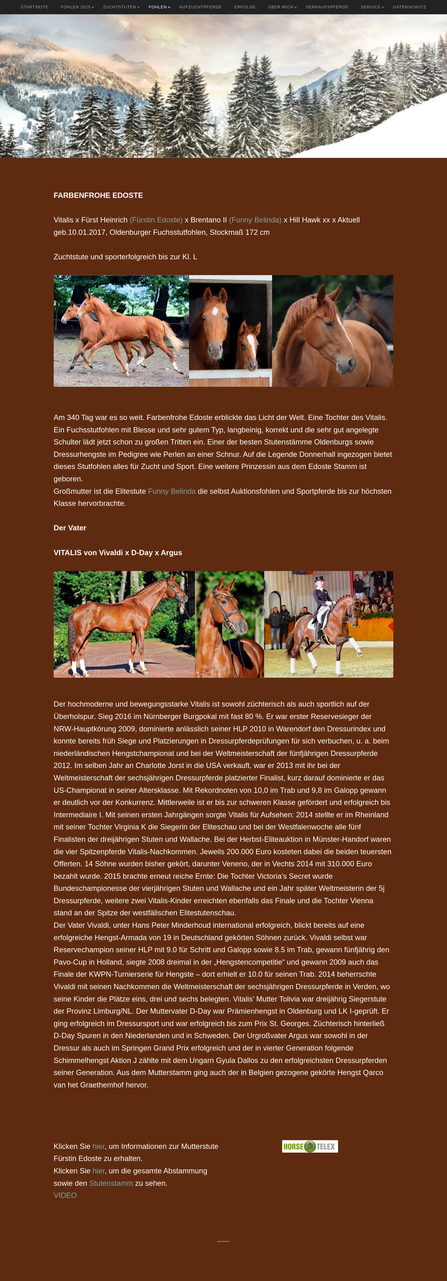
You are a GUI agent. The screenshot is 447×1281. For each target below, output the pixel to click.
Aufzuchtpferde (200, 7)
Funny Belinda (172, 491)
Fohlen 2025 (76, 7)
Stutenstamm (110, 1183)
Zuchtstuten (119, 7)
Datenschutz (409, 7)
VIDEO (65, 1195)
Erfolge (245, 7)
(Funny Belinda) (255, 220)
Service (371, 7)
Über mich (281, 7)
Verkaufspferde (327, 7)
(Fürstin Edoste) (156, 220)
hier (99, 1146)
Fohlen (158, 7)
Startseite (34, 7)
